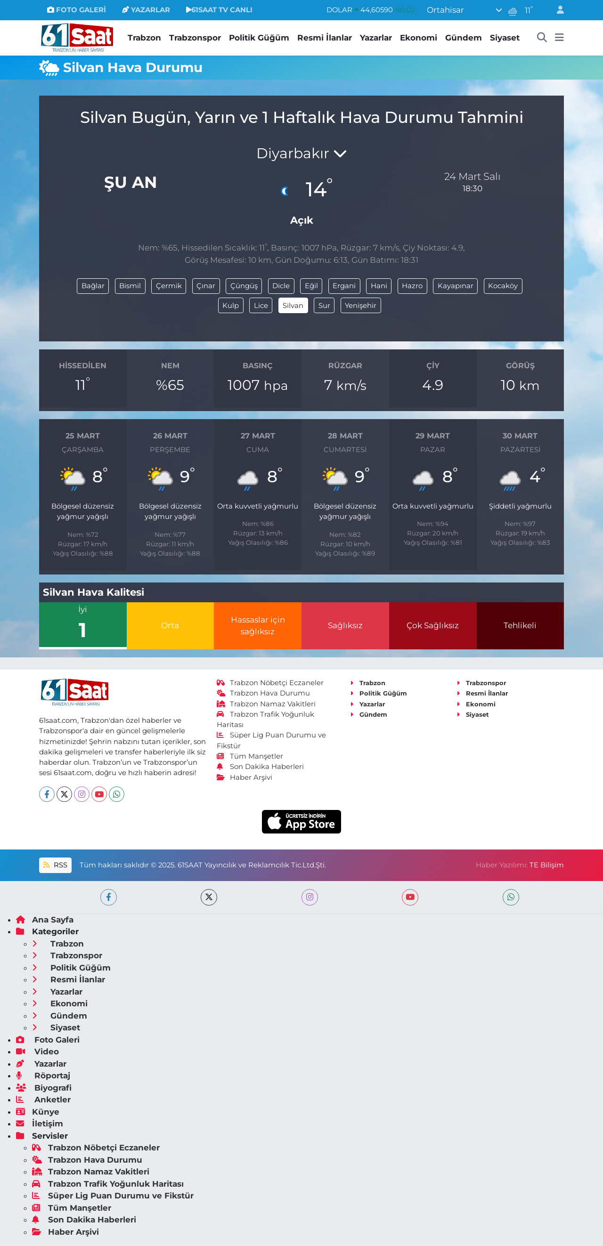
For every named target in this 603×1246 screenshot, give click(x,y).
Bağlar (93, 286)
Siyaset (505, 37)
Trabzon (144, 37)
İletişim (39, 1123)
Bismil (130, 286)
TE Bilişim (547, 865)
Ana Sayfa (44, 919)
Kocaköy (503, 286)
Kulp (230, 305)
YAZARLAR (146, 10)
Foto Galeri (48, 1039)
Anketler (43, 1099)
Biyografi (44, 1087)
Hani (379, 286)
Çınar (205, 286)
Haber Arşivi (245, 777)
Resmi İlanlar (324, 37)
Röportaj (43, 1075)
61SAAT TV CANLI (219, 10)
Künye (37, 1112)
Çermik (169, 286)
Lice (261, 305)
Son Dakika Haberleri (260, 766)
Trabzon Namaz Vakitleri (266, 704)
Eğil (311, 286)
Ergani (344, 286)
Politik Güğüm (259, 37)
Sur (324, 305)
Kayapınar (455, 286)
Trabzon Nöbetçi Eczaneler (270, 683)
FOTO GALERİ (76, 10)
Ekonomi (418, 37)
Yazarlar (376, 37)
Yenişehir (360, 305)
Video (37, 1051)
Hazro (412, 286)
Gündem (463, 37)
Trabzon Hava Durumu (263, 693)
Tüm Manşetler (250, 756)
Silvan (293, 305)
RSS (55, 865)
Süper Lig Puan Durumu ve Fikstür (113, 1195)
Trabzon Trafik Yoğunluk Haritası (108, 1184)
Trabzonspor (195, 37)
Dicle (281, 286)
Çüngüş (244, 286)
